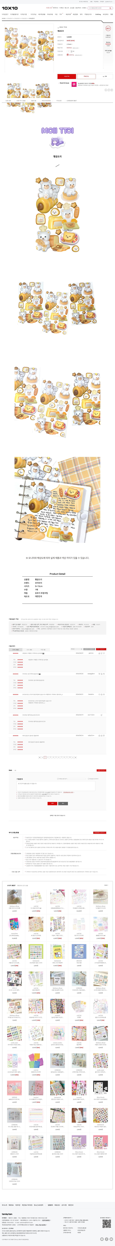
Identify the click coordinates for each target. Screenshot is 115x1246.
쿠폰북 (79, 1232)
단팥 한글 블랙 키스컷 (57, 990)
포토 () (29, 649)
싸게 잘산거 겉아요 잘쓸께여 (30, 735)
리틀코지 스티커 (14, 1154)
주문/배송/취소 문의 (68, 792)
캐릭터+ (55, 8)
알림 (91, 1)
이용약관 (17, 1205)
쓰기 (108, 52)
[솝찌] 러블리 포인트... (57, 1017)
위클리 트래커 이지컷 (100, 1044)
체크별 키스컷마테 (36, 935)
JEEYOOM (79, 960)
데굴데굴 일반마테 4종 (36, 1154)
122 (108, 45)
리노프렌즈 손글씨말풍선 (100, 1099)
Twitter (106, 90)
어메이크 (14, 988)
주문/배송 (96, 1)
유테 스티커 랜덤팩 (57, 963)
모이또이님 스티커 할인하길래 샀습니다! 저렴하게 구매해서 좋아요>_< (42, 694)
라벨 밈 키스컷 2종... (14, 963)
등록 (52, 803)
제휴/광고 (57, 1205)
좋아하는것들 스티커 (57, 1154)
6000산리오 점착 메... (14, 1099)
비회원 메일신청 (81, 1230)
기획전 (61, 8)
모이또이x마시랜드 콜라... (14, 1072)
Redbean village (14, 906)
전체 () (15, 649)
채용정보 (11, 1205)
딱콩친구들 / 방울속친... (36, 1044)
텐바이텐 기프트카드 (68, 1228)
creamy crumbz (57, 1042)
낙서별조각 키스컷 (101, 908)
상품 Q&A (44, 794)
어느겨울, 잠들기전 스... (14, 1126)
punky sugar (14, 1042)
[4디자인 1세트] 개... (100, 1072)
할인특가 (78, 8)
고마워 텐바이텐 (67, 1232)
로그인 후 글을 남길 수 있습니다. (56, 786)
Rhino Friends (100, 1097)
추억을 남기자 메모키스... (14, 1017)
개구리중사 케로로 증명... (14, 1044)
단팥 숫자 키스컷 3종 (14, 908)
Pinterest (111, 90)
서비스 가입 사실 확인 (40, 1225)
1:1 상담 (47, 792)
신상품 (72, 8)
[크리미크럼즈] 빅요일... (57, 1044)
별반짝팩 (79, 1044)
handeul (36, 1097)
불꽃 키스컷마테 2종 (100, 1017)
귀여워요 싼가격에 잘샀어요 (31, 674)
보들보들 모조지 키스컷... (36, 1017)
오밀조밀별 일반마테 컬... (36, 1126)
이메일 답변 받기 (63, 778)
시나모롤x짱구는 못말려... (36, 1099)
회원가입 (86, 1)
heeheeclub (36, 960)
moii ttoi (36, 906)
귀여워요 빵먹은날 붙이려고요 (31, 715)
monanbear (14, 933)
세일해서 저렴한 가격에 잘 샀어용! (33, 653)
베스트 (67, 8)
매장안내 (70, 1205)
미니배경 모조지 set (36, 908)
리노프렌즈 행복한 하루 (100, 1154)
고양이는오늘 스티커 (14, 1181)
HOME (3, 18)
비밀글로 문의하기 (94, 778)
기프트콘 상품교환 (81, 1228)
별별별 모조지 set (100, 935)
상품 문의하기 (101, 770)
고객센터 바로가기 (67, 1217)
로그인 (80, 1)
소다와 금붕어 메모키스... (100, 990)
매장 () (43, 649)
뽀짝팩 (79, 1017)
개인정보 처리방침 (27, 1205)
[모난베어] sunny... (14, 935)
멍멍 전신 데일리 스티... (57, 1099)
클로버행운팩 (35, 990)
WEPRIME (14, 1097)
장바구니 (109, 1)
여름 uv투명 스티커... (79, 1126)
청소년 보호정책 (38, 1205)
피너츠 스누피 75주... (14, 990)
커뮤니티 (49, 8)
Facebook (108, 90)
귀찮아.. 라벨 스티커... (57, 935)
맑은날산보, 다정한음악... (57, 1072)
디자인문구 (10, 18)
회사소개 (4, 1205)
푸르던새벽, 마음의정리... (79, 990)
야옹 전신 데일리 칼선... (100, 1126)
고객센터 (102, 1)
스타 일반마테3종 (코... (101, 963)
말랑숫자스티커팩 (36, 1072)
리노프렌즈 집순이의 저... (79, 1154)
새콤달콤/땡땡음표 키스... (57, 908)
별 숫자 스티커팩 (79, 935)
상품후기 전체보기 (89, 649)
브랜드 (84, 8)
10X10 (10, 8)
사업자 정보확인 (46, 1220)
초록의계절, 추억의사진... (79, 1072)
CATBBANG (79, 988)
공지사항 (64, 1205)
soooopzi (57, 1015)
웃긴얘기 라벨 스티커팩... (57, 1126)
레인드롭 (79, 963)
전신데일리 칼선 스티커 (36, 963)
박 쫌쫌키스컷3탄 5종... (79, 908)
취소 (63, 803)
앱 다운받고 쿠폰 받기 (105, 1217)
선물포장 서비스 (67, 1230)
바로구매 (66, 76)
